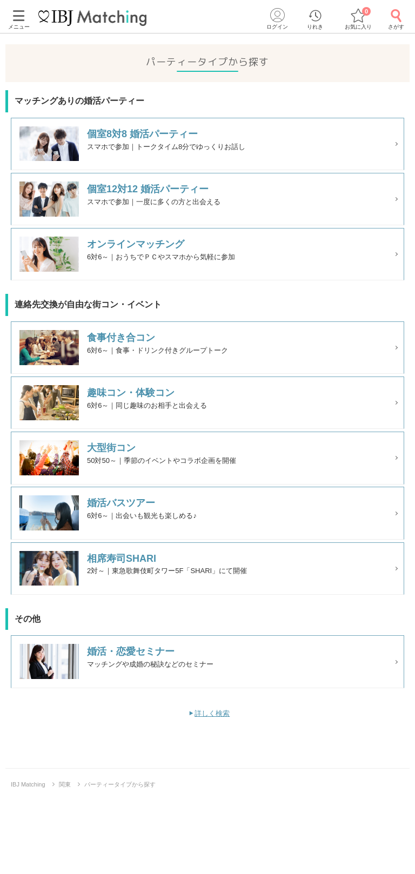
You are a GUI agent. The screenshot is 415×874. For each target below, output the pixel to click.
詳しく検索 (212, 786)
